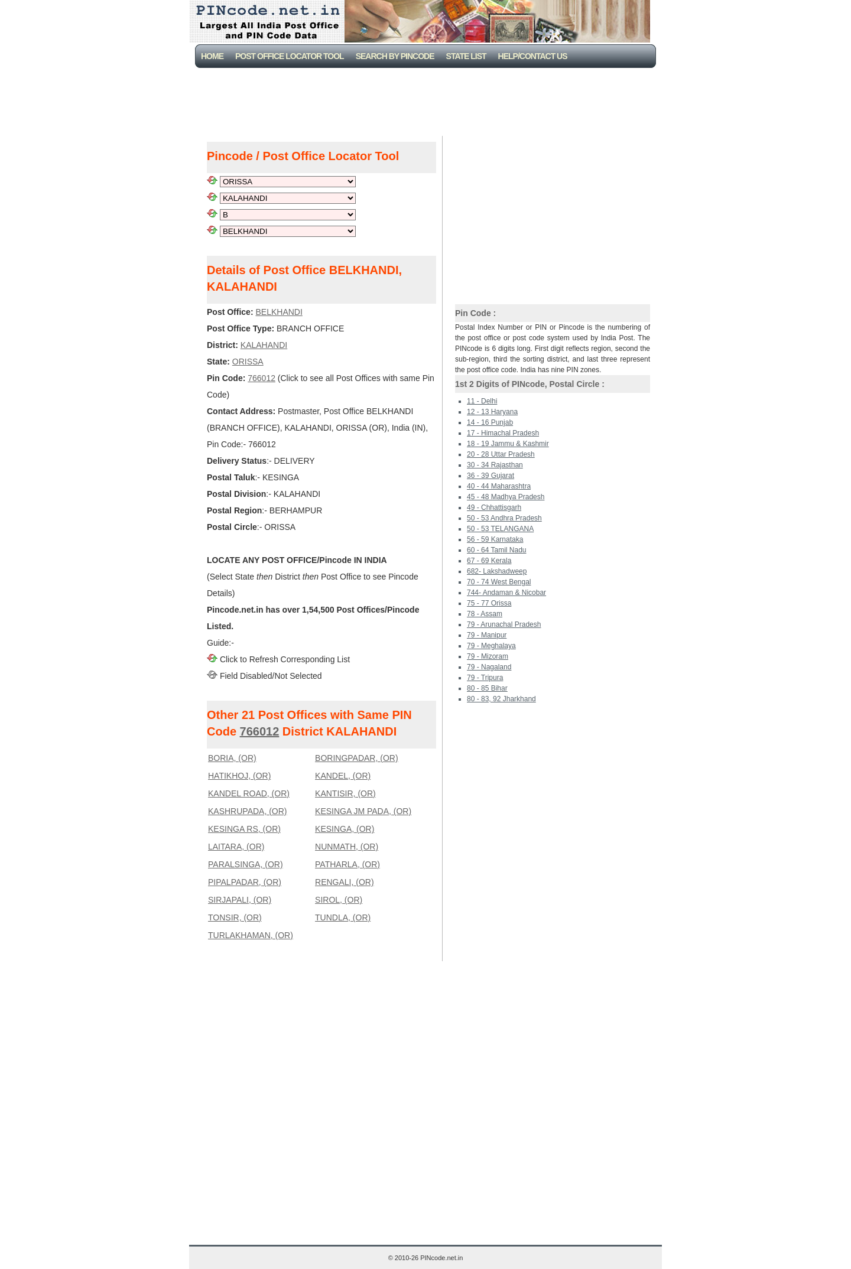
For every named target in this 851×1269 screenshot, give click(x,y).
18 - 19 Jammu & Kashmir (508, 444)
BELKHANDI (278, 312)
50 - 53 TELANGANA (500, 529)
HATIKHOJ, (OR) (239, 775)
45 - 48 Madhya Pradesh (505, 497)
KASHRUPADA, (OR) (247, 811)
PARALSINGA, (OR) (245, 864)
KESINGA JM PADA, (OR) (363, 811)
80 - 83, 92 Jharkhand (501, 699)
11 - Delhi (482, 401)
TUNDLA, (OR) (343, 917)
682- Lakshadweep (497, 571)
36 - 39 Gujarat (490, 475)
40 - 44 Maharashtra (499, 486)
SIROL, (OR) (338, 899)
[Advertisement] (428, 100)
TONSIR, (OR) (235, 917)
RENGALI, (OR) (344, 882)
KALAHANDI (264, 345)
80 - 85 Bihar (487, 688)
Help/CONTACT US (532, 56)
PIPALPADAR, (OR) (244, 882)
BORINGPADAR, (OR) (356, 758)
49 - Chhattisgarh (494, 507)
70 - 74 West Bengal (499, 582)
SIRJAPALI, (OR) (239, 899)
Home (212, 56)
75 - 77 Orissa (489, 603)
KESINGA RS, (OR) (244, 829)
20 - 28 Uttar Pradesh (501, 454)
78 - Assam (484, 614)
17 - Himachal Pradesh (503, 433)
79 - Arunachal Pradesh (504, 624)
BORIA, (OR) (232, 758)
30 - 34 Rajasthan (495, 465)
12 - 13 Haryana (492, 412)
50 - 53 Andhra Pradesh (504, 518)
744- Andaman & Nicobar (506, 592)
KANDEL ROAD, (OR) (249, 793)
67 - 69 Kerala (489, 561)
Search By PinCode (395, 56)
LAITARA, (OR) (236, 846)
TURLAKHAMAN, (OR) (250, 935)
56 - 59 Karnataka (495, 539)
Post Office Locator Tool (289, 56)
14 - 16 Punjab (490, 422)
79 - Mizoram (487, 656)
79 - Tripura (485, 677)
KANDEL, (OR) (343, 775)
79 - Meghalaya (491, 646)
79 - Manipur (486, 635)
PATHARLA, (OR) (347, 864)
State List (466, 56)
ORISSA (248, 361)
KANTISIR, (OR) (345, 793)
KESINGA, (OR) (344, 829)
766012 (261, 378)
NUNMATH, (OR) (346, 846)
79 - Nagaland (489, 667)
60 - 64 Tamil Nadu (497, 550)
